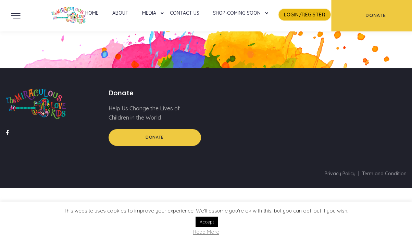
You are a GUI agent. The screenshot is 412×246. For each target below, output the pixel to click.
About (120, 13)
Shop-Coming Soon (237, 13)
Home (92, 13)
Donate (155, 137)
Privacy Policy (340, 173)
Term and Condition (384, 173)
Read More (206, 232)
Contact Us (184, 13)
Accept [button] (207, 221)
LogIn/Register (304, 15)
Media (149, 13)
